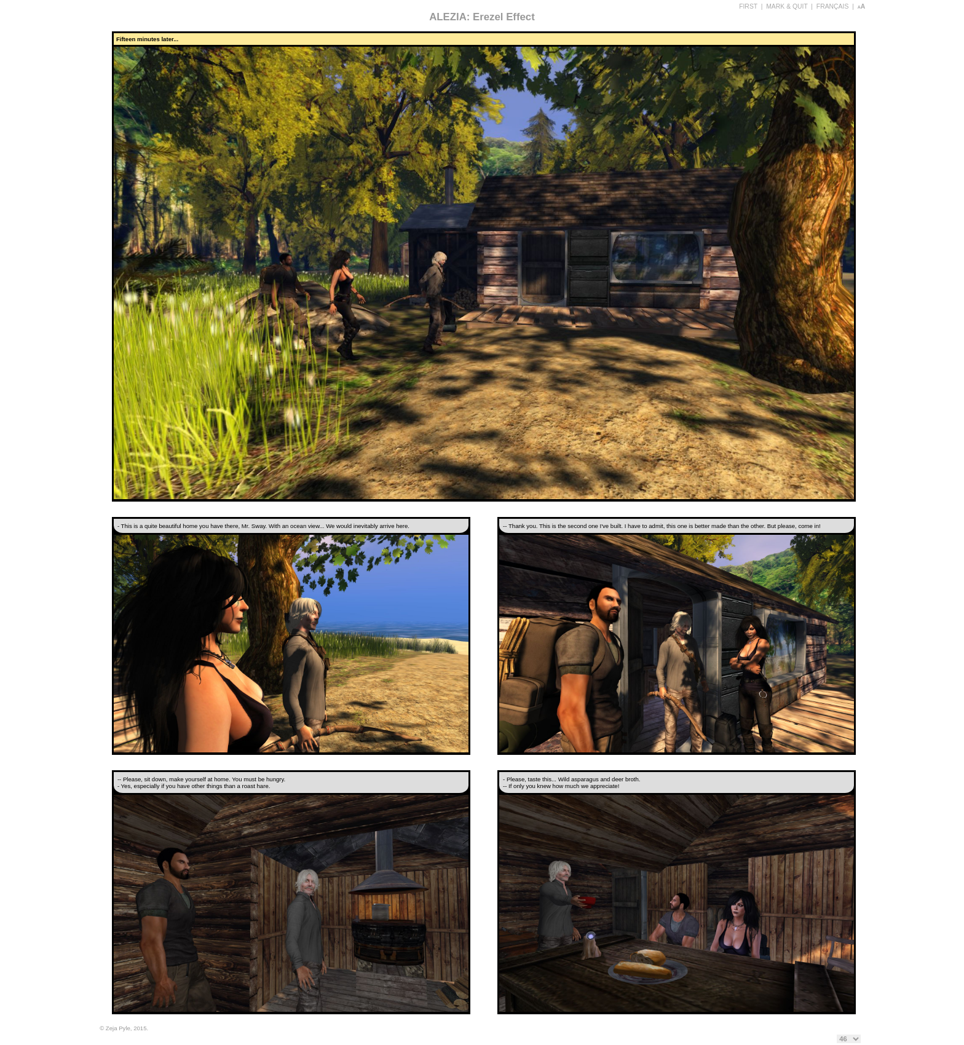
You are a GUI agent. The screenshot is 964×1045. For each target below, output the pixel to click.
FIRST (748, 6)
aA (862, 6)
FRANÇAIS (832, 6)
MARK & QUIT (786, 6)
